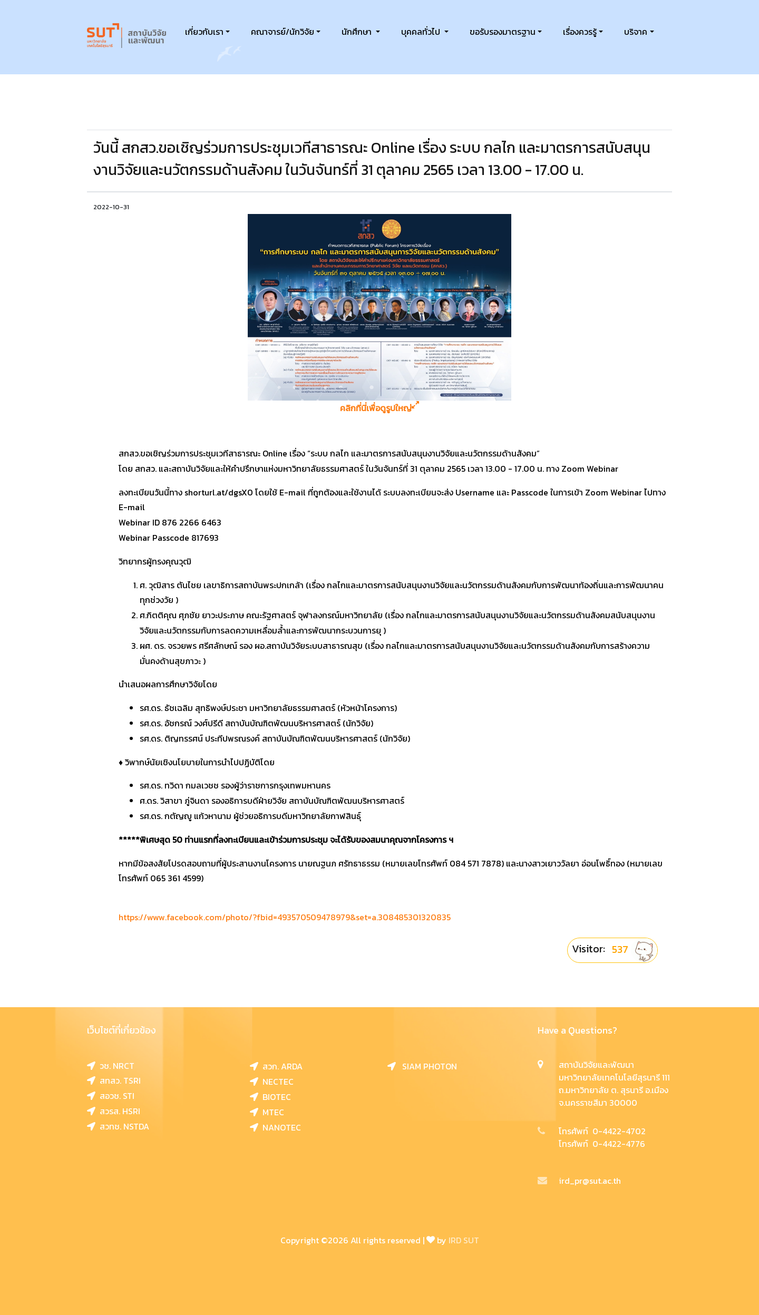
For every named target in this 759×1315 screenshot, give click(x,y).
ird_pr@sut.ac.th (579, 1180)
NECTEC (272, 1081)
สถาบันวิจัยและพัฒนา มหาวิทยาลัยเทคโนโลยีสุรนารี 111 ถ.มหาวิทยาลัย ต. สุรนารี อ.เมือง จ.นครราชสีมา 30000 (614, 1083)
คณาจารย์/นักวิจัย (282, 31)
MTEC (267, 1112)
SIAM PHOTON (422, 1066)
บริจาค (635, 31)
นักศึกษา (358, 31)
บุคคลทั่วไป (421, 31)
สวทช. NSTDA (118, 1126)
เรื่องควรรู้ (580, 31)
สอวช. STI (110, 1095)
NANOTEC (275, 1127)
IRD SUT (464, 1240)
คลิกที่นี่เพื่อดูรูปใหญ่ (379, 408)
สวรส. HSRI (113, 1111)
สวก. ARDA (276, 1066)
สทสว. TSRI (114, 1080)
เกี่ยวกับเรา (204, 31)
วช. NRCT (110, 1065)
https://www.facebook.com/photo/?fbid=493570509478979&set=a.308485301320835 (285, 917)
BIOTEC (270, 1096)
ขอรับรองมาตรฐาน (503, 31)
